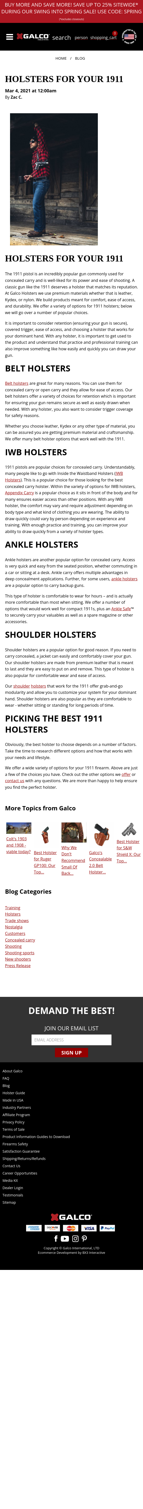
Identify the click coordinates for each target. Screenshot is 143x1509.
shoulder (21, 686)
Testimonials (13, 1195)
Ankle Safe (121, 609)
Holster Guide (14, 1092)
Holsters (13, 914)
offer (126, 774)
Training (12, 908)
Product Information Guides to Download (36, 1136)
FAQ (6, 1078)
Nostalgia (14, 927)
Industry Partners (17, 1107)
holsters (38, 686)
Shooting (13, 946)
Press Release (18, 965)
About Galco (13, 1071)
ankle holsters (124, 579)
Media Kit (10, 1180)
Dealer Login (13, 1187)
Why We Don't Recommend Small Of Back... (73, 860)
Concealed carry (20, 940)
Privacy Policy (13, 1122)
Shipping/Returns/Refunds (24, 1158)
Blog (80, 58)
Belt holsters (16, 383)
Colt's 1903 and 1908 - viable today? (18, 845)
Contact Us (11, 1165)
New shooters (18, 959)
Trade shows (17, 920)
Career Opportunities (20, 1173)
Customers (15, 933)
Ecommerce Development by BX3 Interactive (71, 1252)
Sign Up (71, 1052)
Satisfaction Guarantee (21, 1151)
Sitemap (9, 1202)
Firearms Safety (15, 1144)
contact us (14, 780)
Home (61, 58)
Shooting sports (19, 953)
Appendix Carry (19, 493)
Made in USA (13, 1100)
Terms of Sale (14, 1129)
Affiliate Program (16, 1114)
